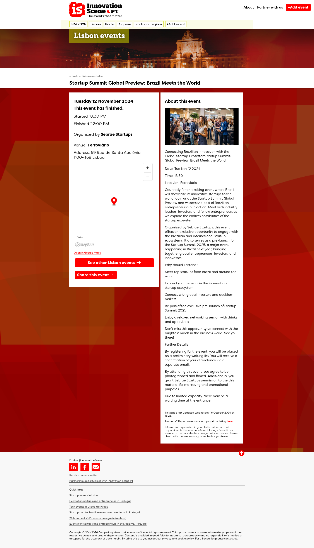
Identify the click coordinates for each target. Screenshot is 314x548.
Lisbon (95, 24)
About (249, 7)
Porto (109, 24)
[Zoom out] (147, 175)
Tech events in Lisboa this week (88, 506)
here (229, 421)
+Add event (298, 7)
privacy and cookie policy (178, 538)
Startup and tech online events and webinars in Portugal (104, 512)
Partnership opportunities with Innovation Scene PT (101, 481)
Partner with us (270, 7)
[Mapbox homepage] (84, 244)
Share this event (95, 275)
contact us (230, 538)
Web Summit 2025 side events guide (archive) (97, 518)
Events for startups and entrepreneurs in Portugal (100, 501)
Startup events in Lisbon (84, 495)
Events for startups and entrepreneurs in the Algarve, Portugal (108, 523)
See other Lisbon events (114, 262)
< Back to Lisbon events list (86, 76)
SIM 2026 (78, 24)
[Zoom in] (147, 167)
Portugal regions (148, 24)
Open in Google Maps (87, 252)
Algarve (124, 24)
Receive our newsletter (83, 475)
